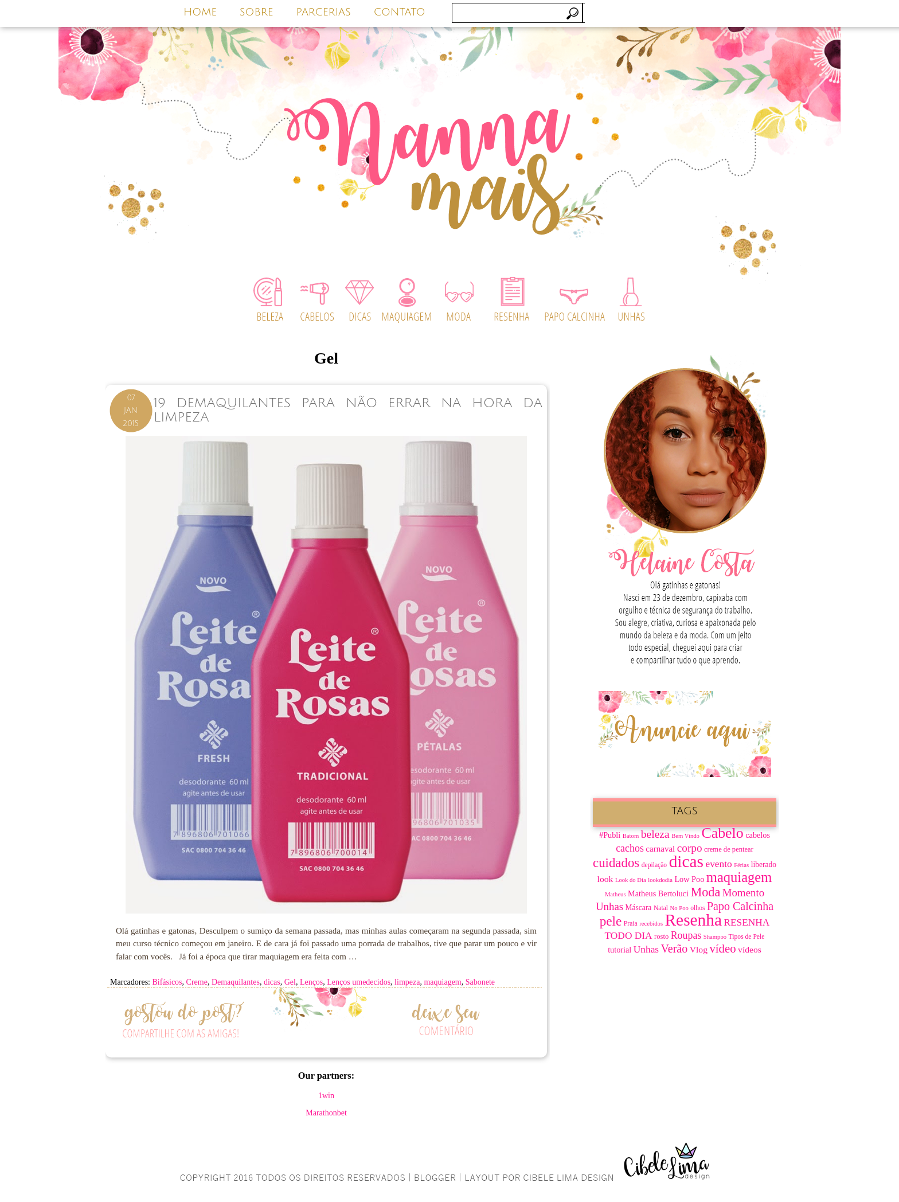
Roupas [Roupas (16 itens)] (686, 935)
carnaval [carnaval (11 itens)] (660, 848)
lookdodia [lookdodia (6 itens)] (660, 880)
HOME (200, 12)
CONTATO (399, 12)
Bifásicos (167, 982)
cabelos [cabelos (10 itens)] (757, 835)
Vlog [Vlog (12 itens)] (699, 949)
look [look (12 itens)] (605, 879)
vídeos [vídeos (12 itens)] (749, 949)
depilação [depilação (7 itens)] (654, 865)
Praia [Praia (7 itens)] (631, 923)
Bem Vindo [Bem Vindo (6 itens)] (685, 836)
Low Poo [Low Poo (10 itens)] (689, 879)
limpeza (407, 982)
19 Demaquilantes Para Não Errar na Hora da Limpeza (348, 410)
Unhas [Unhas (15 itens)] (646, 949)
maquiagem (442, 982)
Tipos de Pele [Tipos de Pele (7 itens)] (747, 936)
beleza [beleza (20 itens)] (655, 834)
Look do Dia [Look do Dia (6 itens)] (630, 880)
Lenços (311, 982)
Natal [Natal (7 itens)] (661, 908)
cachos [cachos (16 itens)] (630, 848)
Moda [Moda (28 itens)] (705, 892)
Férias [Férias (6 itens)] (741, 865)
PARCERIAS (323, 12)
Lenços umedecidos (358, 982)
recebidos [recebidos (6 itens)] (651, 923)
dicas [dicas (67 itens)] (686, 861)
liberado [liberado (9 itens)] (763, 864)
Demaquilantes (236, 982)
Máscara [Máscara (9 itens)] (639, 907)
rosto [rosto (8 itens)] (661, 936)
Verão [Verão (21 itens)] (674, 948)
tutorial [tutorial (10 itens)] (619, 949)
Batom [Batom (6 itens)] (631, 836)
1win (326, 1095)
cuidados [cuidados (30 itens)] (616, 863)
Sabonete (480, 982)
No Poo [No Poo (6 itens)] (679, 908)
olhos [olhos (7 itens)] (697, 908)
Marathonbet (326, 1113)
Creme (197, 982)
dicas (272, 982)
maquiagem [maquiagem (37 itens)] (739, 877)
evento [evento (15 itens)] (718, 863)
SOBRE (256, 12)
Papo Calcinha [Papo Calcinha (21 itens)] (740, 906)
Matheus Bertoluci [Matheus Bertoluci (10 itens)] (658, 893)
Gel (290, 982)
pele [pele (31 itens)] (611, 921)
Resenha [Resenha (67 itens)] (693, 920)
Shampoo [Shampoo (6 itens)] (714, 937)
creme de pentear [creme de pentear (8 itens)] (728, 849)
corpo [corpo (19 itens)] (689, 848)
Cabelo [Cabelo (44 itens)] (722, 833)
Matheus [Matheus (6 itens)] (615, 894)
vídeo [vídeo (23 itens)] (722, 948)
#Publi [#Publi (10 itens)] (609, 835)
